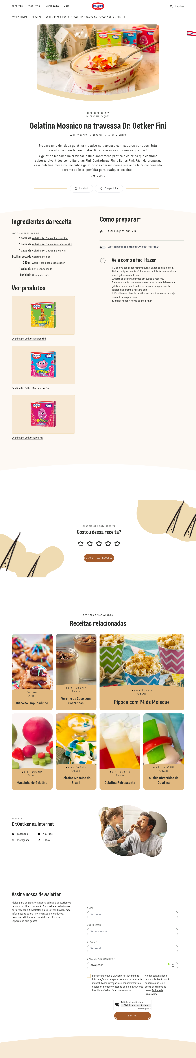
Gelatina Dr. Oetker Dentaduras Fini (52, 245)
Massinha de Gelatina (32, 751)
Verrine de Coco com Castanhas (76, 672)
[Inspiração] (54, 6)
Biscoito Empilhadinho (32, 672)
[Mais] (69, 6)
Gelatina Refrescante (120, 751)
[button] (98, 107)
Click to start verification (136, 1005)
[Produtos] (36, 6)
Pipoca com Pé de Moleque (142, 672)
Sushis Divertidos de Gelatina (163, 751)
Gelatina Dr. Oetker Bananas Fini (50, 238)
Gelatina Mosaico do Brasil (76, 751)
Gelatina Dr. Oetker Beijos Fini (49, 251)
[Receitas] (20, 6)
